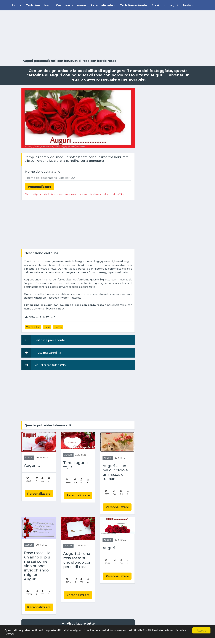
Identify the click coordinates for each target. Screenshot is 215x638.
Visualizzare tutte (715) (44, 365)
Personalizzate (101, 5)
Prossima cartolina (41, 353)
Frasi (155, 5)
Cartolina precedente (43, 340)
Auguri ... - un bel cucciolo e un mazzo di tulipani (115, 472)
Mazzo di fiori (33, 327)
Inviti (47, 5)
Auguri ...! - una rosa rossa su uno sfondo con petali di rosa (77, 560)
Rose (47, 327)
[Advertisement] (107, 35)
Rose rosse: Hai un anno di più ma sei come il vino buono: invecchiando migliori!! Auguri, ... (37, 566)
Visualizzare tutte (78, 623)
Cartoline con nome (71, 5)
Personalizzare (39, 493)
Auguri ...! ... (113, 548)
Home (16, 5)
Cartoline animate (133, 5)
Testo (187, 5)
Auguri (29, 457)
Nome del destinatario (42, 171)
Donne (58, 327)
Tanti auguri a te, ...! (76, 465)
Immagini (170, 5)
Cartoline (33, 5)
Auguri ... (32, 465)
